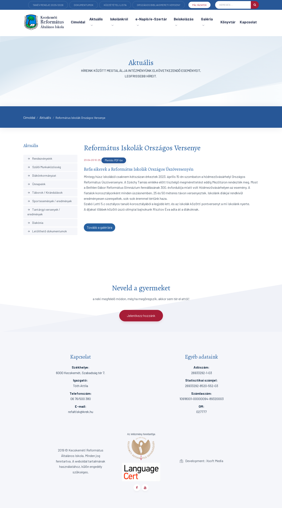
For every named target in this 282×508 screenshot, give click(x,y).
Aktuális (45, 117)
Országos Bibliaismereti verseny (158, 4)
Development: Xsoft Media (201, 461)
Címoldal (29, 117)
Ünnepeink (36, 184)
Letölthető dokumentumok (47, 231)
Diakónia (35, 222)
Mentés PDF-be (114, 160)
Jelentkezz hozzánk (141, 316)
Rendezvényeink (39, 158)
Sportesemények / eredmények (49, 201)
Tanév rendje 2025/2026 (48, 4)
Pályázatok (199, 4)
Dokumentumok (83, 4)
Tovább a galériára (99, 227)
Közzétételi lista (115, 4)
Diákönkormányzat (41, 175)
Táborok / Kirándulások (45, 192)
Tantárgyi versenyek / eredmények (43, 212)
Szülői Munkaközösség (44, 167)
